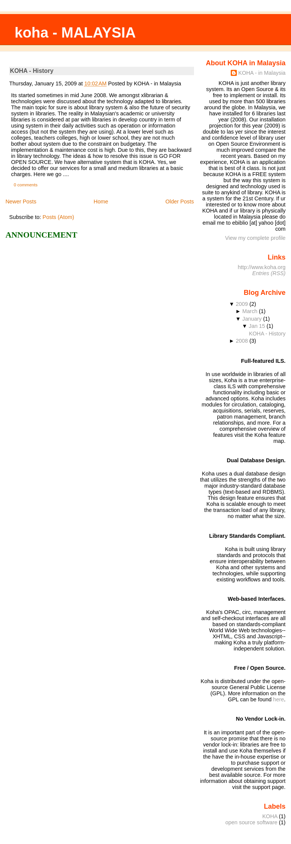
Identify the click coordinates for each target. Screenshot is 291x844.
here (278, 699)
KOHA (269, 816)
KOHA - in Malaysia (262, 73)
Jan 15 (257, 326)
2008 (242, 341)
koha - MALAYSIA (75, 32)
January (251, 319)
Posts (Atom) (58, 217)
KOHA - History (31, 71)
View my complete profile (255, 238)
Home (101, 201)
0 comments (26, 185)
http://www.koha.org (262, 267)
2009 (242, 304)
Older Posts (180, 201)
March (249, 311)
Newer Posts (20, 201)
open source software (251, 822)
